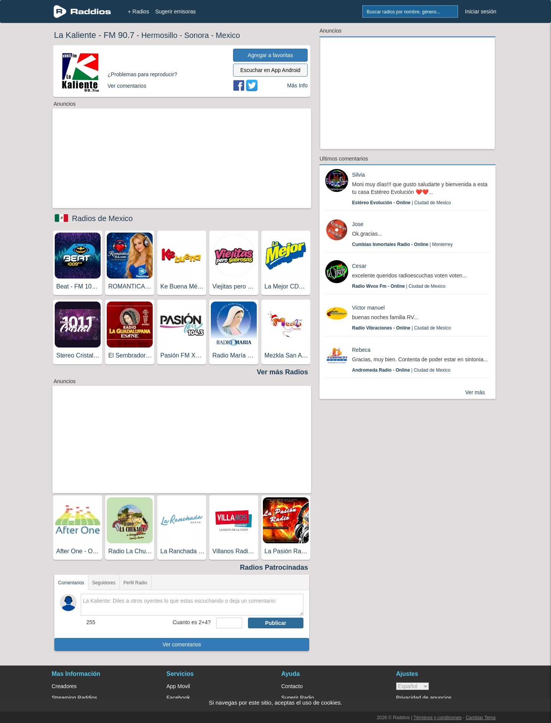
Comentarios (71, 582)
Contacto (292, 686)
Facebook (178, 698)
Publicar (275, 623)
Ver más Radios (282, 372)
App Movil (178, 686)
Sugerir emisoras (175, 11)
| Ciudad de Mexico (401, 202)
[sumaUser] (229, 623)
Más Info (297, 85)
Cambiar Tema (481, 717)
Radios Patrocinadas (274, 567)
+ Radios (138, 11)
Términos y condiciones (437, 717)
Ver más (475, 392)
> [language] (412, 686)
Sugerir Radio (297, 698)
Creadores (64, 686)
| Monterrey (402, 244)
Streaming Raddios (74, 698)
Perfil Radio (135, 582)
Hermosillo (159, 35)
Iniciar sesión (480, 11)
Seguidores (104, 582)
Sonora (196, 35)
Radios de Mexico (102, 218)
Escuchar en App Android (270, 70)
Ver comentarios (181, 644)
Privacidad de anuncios (424, 698)
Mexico (228, 35)
